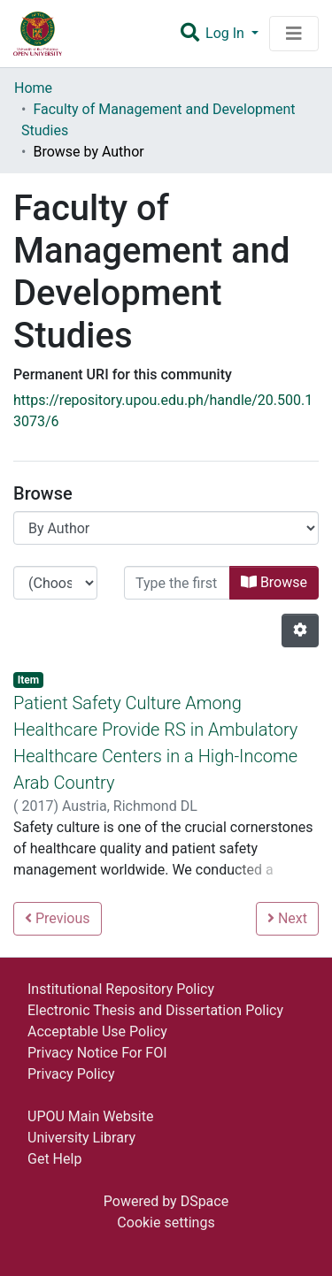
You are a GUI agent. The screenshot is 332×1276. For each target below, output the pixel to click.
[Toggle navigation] (294, 33)
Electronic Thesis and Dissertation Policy (155, 1010)
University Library (81, 1137)
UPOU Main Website (90, 1116)
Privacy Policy (71, 1074)
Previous (57, 918)
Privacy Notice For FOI (97, 1052)
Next (287, 918)
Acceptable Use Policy (97, 1031)
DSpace (205, 1201)
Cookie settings (165, 1222)
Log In (226, 33)
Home (33, 88)
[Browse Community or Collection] (166, 528)
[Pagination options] (300, 630)
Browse (274, 582)
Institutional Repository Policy (120, 989)
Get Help (54, 1158)
